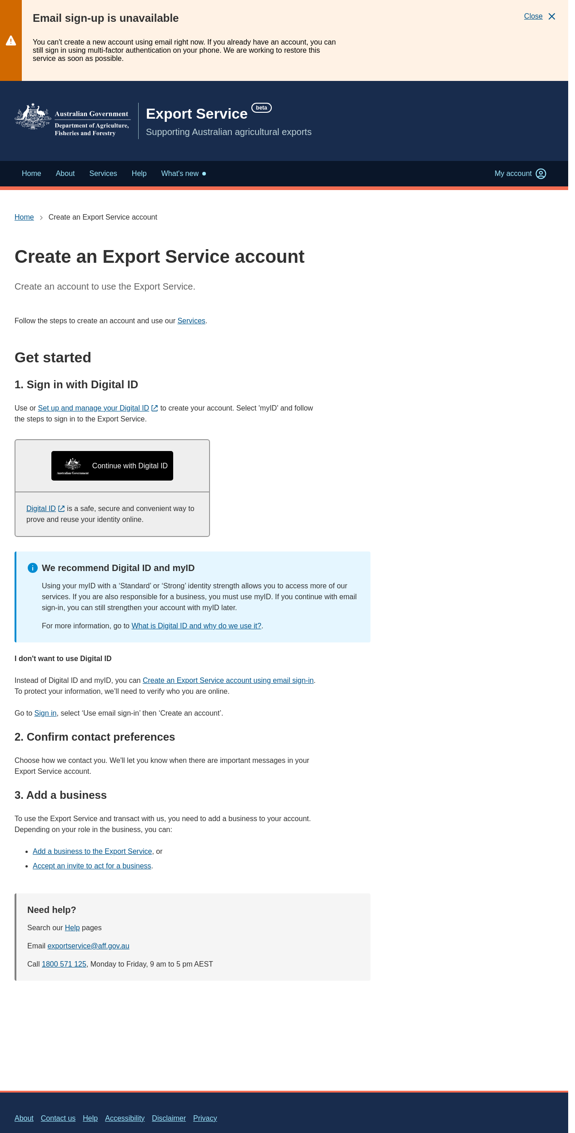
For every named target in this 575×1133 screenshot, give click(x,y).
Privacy (205, 1118)
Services (191, 321)
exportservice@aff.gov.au (88, 946)
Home (24, 217)
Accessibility (125, 1118)
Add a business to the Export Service (92, 851)
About (24, 1118)
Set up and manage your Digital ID (98, 408)
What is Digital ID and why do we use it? (196, 626)
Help (72, 928)
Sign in (46, 713)
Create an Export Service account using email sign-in (228, 680)
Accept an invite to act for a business (92, 866)
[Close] (540, 16)
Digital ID (45, 508)
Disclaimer (169, 1118)
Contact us (58, 1118)
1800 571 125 (64, 964)
